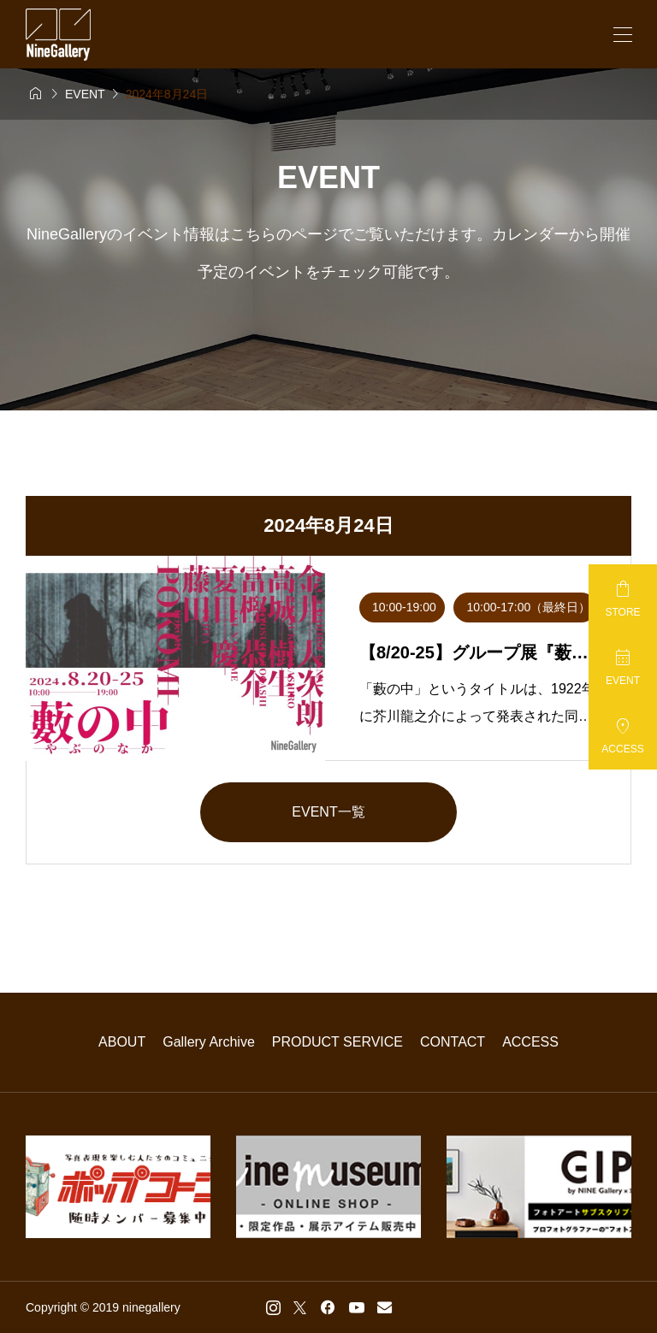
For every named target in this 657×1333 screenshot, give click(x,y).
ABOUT (121, 1042)
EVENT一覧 (328, 812)
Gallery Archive (209, 1042)
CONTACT (452, 1042)
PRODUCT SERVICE (337, 1042)
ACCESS (530, 1042)
